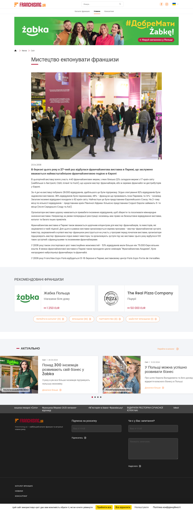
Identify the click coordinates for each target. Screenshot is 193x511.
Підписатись (79, 437)
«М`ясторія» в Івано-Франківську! (108, 407)
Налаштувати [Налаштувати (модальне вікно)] (142, 507)
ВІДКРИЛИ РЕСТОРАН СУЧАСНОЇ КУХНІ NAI (147, 409)
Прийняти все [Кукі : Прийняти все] (104, 507)
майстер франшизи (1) (143, 319)
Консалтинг (109, 11)
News (24, 50)
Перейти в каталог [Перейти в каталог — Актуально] (168, 348)
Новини (97, 11)
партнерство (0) (110, 319)
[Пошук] (100, 4)
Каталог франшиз (82, 11)
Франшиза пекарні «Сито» (26, 407)
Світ (33, 50)
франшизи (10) (81, 319)
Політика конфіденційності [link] (166, 507)
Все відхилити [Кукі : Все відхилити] (123, 507)
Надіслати (134, 466)
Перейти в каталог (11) (50, 319)
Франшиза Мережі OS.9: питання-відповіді (61, 409)
